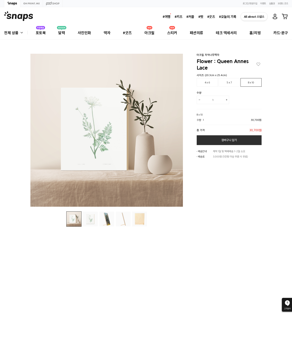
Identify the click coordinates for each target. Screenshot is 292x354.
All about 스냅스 (254, 16)
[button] (177, 130)
